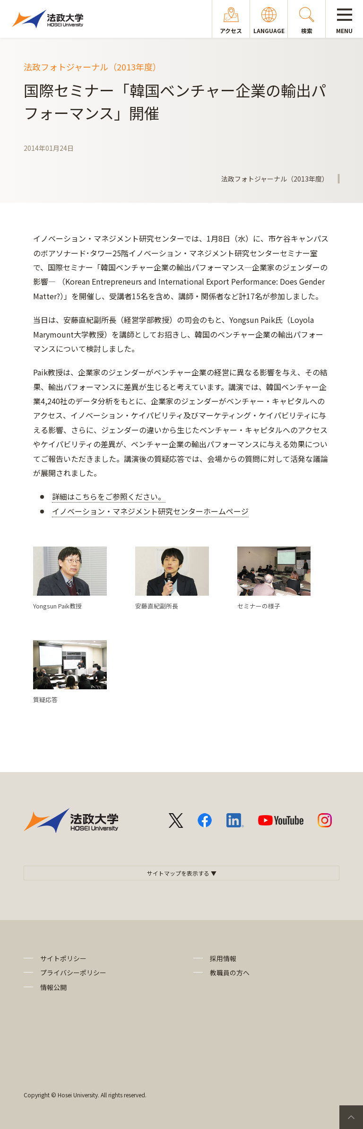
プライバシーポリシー (73, 972)
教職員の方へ (230, 972)
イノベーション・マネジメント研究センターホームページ (150, 511)
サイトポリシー (63, 958)
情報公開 (53, 987)
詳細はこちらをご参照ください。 (108, 496)
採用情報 (223, 958)
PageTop (351, 1117)
